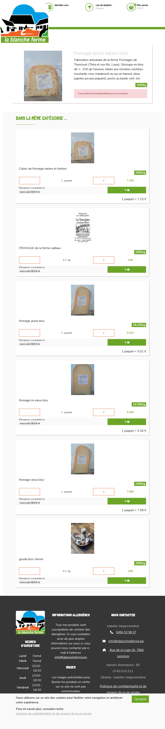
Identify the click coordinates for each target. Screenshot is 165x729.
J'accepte (140, 699)
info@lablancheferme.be (71, 657)
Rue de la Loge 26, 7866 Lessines (123, 653)
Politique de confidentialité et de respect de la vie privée (123, 689)
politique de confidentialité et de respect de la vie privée (53, 713)
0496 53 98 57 (123, 632)
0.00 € (142, 7)
